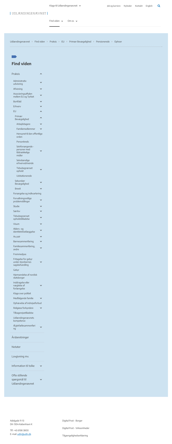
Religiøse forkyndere (23, 308)
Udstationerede (24, 175)
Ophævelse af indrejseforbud (27, 303)
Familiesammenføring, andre (24, 247)
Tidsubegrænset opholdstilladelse (21, 217)
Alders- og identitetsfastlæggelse (24, 230)
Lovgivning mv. (20, 356)
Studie (16, 206)
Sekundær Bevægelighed (22, 182)
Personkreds (23, 141)
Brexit (18, 188)
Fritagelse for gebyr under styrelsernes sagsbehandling (22, 262)
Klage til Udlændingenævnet (63, 5)
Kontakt (139, 6)
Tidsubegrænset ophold (25, 169)
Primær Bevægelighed (22, 117)
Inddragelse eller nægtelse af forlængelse (21, 285)
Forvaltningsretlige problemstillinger (22, 200)
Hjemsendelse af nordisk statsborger (25, 276)
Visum (16, 223)
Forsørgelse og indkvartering (27, 193)
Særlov (16, 211)
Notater (16, 346)
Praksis (16, 73)
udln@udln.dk (24, 434)
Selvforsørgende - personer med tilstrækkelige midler (25, 151)
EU (14, 111)
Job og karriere (114, 6)
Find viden (54, 20)
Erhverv (17, 106)
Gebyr (16, 269)
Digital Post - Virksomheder (75, 428)
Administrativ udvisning (19, 82)
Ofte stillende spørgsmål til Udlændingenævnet (23, 379)
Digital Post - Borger (72, 420)
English (149, 6)
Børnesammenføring (23, 241)
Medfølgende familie (23, 298)
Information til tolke (23, 365)
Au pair (16, 236)
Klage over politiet (22, 293)
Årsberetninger (20, 337)
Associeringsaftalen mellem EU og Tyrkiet (23, 95)
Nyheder (128, 6)
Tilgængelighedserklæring (75, 435)
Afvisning (17, 88)
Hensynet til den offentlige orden (29, 135)
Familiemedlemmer (26, 128)
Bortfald (17, 101)
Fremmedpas (19, 254)
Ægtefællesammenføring (24, 327)
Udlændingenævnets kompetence (23, 319)
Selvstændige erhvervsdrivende (25, 162)
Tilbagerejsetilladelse (23, 312)
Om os (71, 20)
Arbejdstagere (23, 124)
